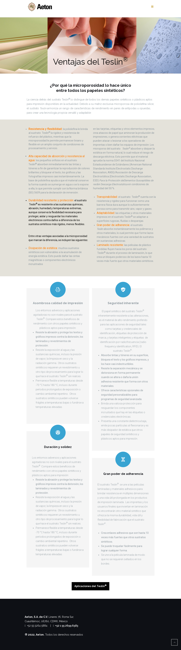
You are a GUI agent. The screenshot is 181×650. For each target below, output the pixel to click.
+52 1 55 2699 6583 (65, 625)
